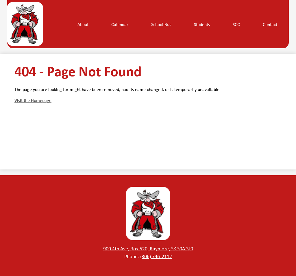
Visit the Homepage (32, 100)
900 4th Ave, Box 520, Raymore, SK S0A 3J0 (148, 248)
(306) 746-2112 (156, 256)
